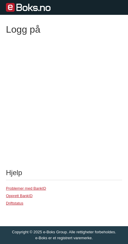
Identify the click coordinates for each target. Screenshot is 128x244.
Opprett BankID (19, 196)
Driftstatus (14, 203)
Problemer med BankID (26, 188)
